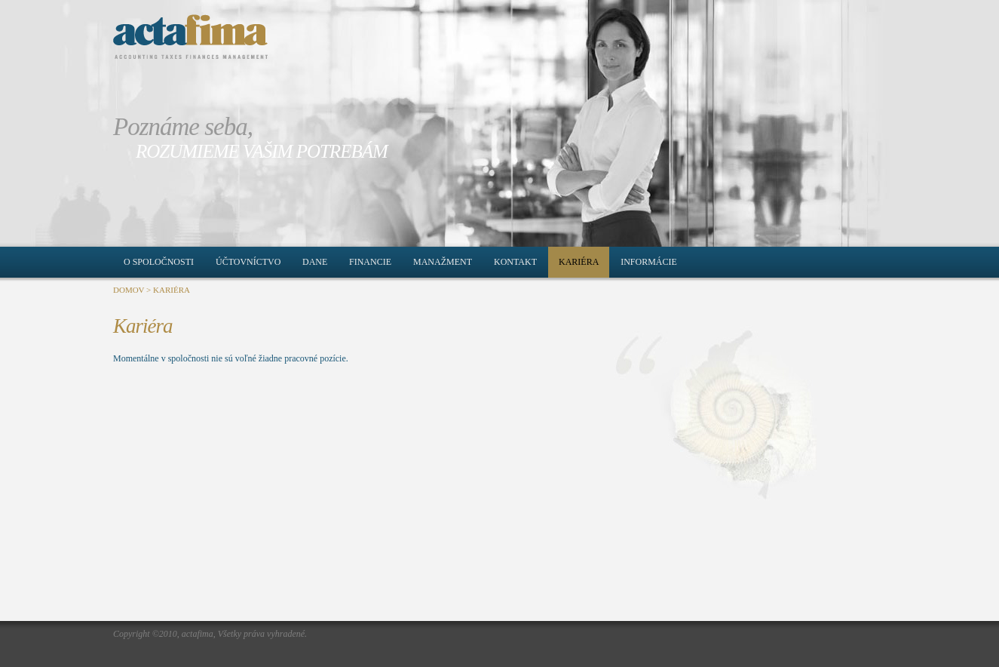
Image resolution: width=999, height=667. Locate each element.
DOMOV (128, 289)
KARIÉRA (171, 289)
